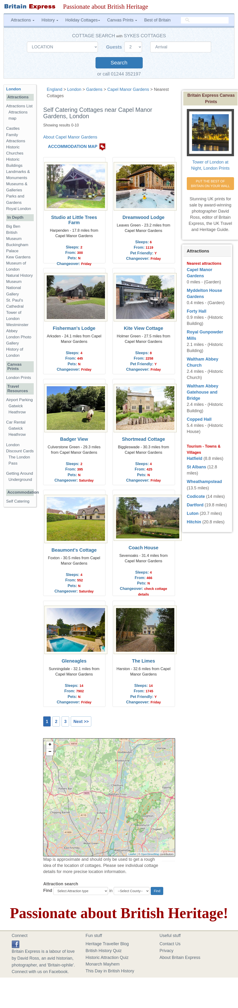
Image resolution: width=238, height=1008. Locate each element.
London (74, 89)
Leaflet (132, 854)
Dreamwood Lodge (143, 217)
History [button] (50, 20)
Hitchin (194, 522)
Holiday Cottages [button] (82, 20)
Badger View (74, 439)
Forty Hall (196, 311)
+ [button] (49, 744)
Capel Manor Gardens (128, 89)
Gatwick (15, 406)
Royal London (18, 208)
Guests (114, 47)
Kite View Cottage (143, 328)
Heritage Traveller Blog (107, 943)
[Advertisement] (22, 583)
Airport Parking (19, 400)
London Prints (18, 377)
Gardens (94, 89)
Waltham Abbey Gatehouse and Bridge (202, 392)
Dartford (195, 505)
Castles (13, 128)
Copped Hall (199, 419)
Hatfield (194, 458)
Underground (20, 479)
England (54, 89)
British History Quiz (104, 950)
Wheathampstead (204, 481)
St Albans (196, 467)
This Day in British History (110, 971)
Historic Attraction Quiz (107, 957)
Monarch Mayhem (103, 964)
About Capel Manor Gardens (70, 137)
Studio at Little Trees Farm (74, 220)
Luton (193, 513)
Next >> (81, 721)
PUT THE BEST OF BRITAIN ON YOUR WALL (210, 183)
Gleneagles (74, 661)
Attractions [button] (22, 20)
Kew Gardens (18, 257)
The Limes (143, 661)
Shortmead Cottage (143, 439)
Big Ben (13, 226)
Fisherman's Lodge (74, 328)
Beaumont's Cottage (74, 550)
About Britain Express (179, 957)
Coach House (143, 547)
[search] (205, 20)
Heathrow (17, 412)
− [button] (49, 752)
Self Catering (17, 501)
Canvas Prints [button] (122, 20)
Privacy (166, 950)
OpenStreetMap (150, 854)
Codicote (196, 496)
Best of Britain (157, 20)
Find (47, 890)
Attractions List (19, 106)
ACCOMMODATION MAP (72, 146)
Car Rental (15, 422)
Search (119, 63)
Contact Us (169, 943)
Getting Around (19, 473)
